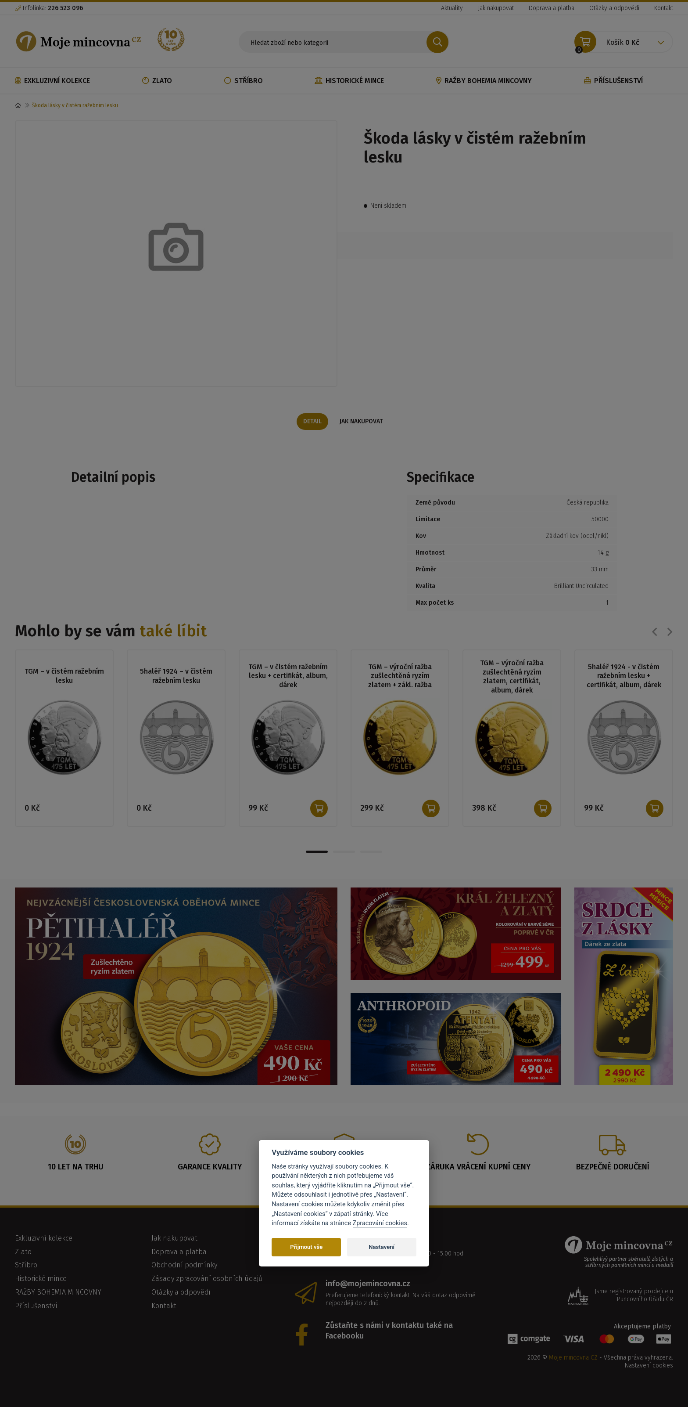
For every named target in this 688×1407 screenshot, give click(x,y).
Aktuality (452, 8)
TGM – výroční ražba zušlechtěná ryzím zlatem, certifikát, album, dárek (512, 677)
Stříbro (243, 80)
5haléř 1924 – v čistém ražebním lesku (176, 676)
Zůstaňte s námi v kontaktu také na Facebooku (389, 1332)
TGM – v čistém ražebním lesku (64, 676)
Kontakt (663, 8)
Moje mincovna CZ (573, 1360)
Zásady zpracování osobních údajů (206, 1281)
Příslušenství (613, 80)
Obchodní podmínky (184, 1267)
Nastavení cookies (649, 1367)
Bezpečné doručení (612, 1169)
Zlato (157, 80)
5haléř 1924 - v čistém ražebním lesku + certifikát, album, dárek (623, 676)
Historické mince (349, 80)
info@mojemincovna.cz (368, 1286)
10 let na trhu (76, 1169)
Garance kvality (210, 1169)
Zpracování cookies (380, 1223)
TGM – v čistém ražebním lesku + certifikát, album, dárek (288, 676)
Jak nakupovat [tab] (361, 421)
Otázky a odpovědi (614, 8)
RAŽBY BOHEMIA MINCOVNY (484, 80)
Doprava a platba (551, 8)
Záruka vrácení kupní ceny (478, 1169)
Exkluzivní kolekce (52, 80)
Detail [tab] (312, 421)
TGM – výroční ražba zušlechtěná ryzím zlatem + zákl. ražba (400, 676)
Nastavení (381, 1247)
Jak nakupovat (496, 8)
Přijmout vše (306, 1247)
